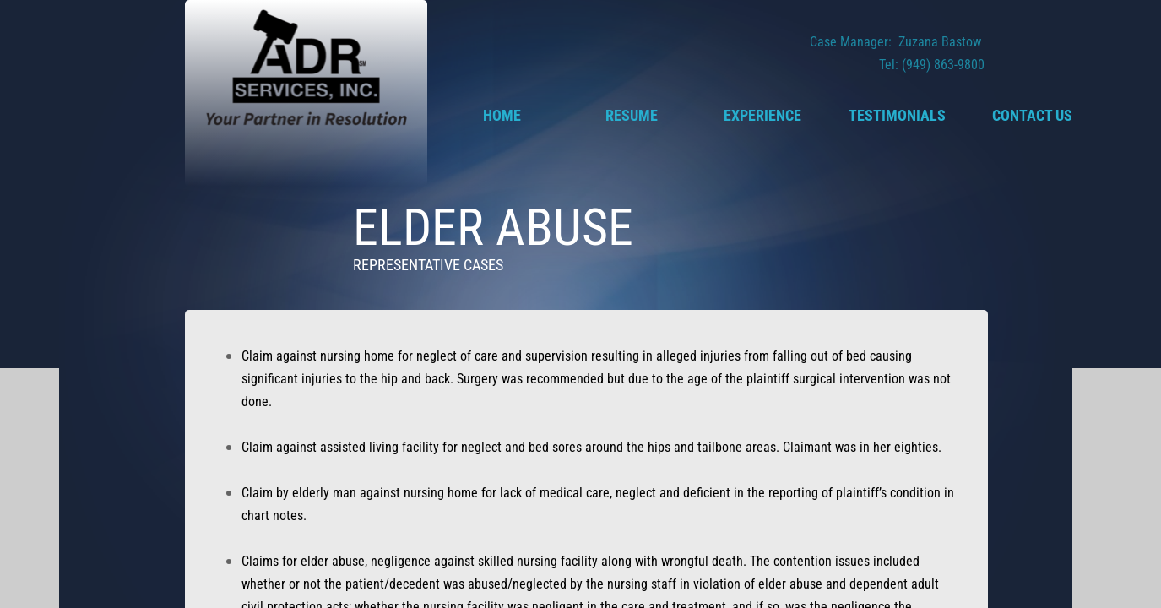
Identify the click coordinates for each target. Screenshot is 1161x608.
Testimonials (897, 115)
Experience (762, 115)
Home (502, 115)
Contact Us (1032, 115)
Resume (631, 115)
